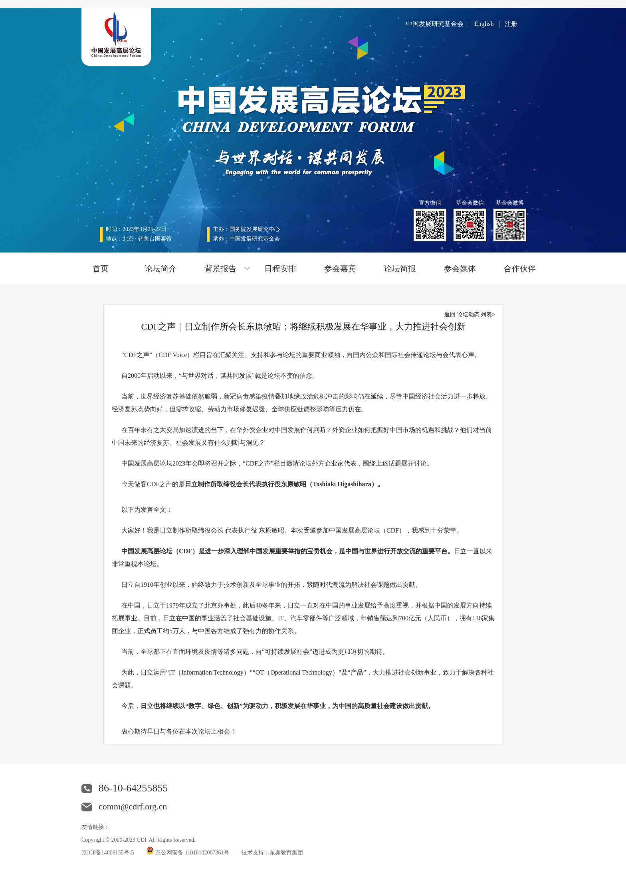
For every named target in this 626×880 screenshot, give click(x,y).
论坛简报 (400, 268)
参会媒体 (460, 268)
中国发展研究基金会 (435, 23)
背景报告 (220, 268)
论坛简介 (160, 268)
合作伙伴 (520, 268)
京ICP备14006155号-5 (107, 853)
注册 (511, 23)
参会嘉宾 (340, 268)
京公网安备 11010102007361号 (192, 853)
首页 (101, 268)
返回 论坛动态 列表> (469, 315)
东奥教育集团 (286, 853)
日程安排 (280, 268)
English (484, 23)
